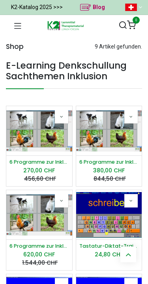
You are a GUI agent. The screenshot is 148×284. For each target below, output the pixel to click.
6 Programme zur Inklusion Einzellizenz (39, 162)
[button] (61, 116)
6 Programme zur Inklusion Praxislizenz (109, 162)
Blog (99, 7)
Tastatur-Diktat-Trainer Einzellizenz (109, 246)
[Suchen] (122, 25)
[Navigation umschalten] (17, 25)
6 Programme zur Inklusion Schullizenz (39, 246)
